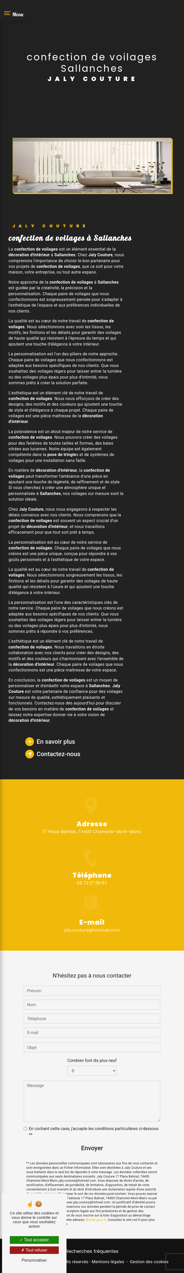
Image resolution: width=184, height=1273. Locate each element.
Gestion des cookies (149, 1261)
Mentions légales (108, 1261)
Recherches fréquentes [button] (92, 1251)
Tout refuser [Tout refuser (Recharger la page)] (34, 1250)
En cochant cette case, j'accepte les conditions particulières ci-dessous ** (93, 1125)
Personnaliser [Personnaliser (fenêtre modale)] (34, 1260)
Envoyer (92, 1141)
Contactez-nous (52, 754)
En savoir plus (50, 741)
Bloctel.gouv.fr (96, 1213)
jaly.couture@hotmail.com (92, 923)
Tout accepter (34, 1240)
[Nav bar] (13, 13)
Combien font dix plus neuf (92, 1054)
